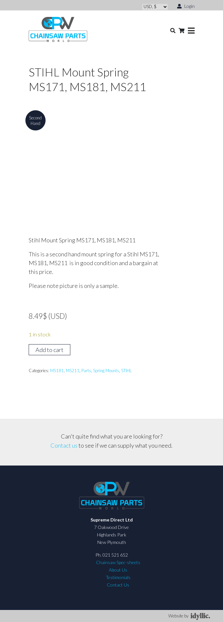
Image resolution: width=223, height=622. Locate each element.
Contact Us (118, 585)
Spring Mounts (106, 370)
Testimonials (118, 577)
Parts (86, 370)
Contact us (63, 445)
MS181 (57, 370)
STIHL (126, 370)
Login (186, 6)
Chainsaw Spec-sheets (118, 562)
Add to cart (49, 349)
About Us (118, 570)
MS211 (72, 370)
